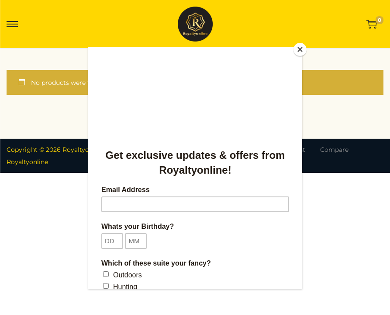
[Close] (300, 49)
